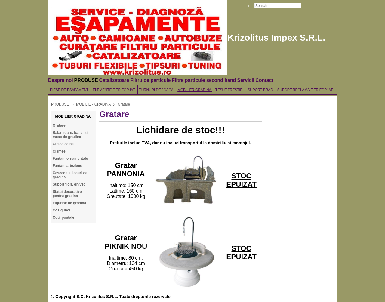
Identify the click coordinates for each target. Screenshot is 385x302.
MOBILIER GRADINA (194, 90)
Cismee (59, 151)
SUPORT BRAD (261, 90)
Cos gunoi (61, 210)
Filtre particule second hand (204, 80)
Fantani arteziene (67, 166)
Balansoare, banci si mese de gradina (70, 135)
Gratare (124, 104)
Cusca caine (63, 144)
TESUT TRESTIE (230, 90)
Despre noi (60, 80)
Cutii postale (63, 217)
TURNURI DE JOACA (156, 90)
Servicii (245, 80)
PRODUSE (86, 80)
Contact (264, 80)
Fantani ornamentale (70, 158)
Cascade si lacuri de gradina (70, 175)
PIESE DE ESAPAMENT (69, 90)
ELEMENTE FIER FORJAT (114, 90)
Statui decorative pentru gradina (67, 194)
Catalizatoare (114, 80)
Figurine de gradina (69, 203)
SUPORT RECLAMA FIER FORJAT (305, 90)
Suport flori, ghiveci (70, 184)
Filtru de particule (150, 80)
